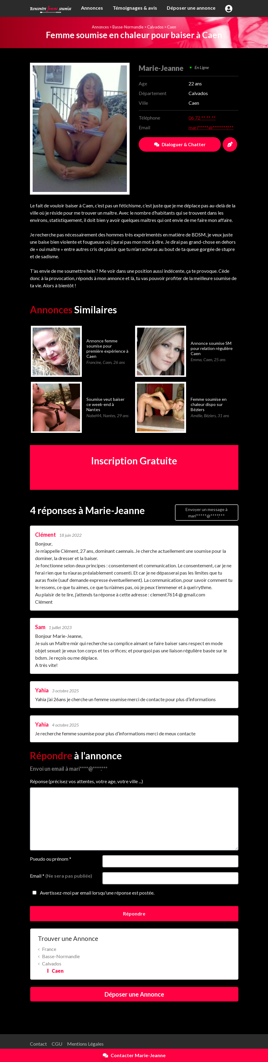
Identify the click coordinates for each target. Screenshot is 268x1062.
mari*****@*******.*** (211, 127)
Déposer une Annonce (134, 994)
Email (61, 876)
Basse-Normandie (128, 27)
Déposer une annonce (191, 8)
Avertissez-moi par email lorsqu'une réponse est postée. (92, 892)
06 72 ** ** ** (202, 117)
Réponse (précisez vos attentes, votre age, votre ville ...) (86, 781)
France (49, 949)
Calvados (155, 27)
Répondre (134, 913)
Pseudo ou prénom (50, 859)
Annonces (92, 8)
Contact (38, 1044)
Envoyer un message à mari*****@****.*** (207, 512)
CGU (57, 1044)
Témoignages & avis (135, 8)
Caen (171, 27)
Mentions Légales (85, 1044)
